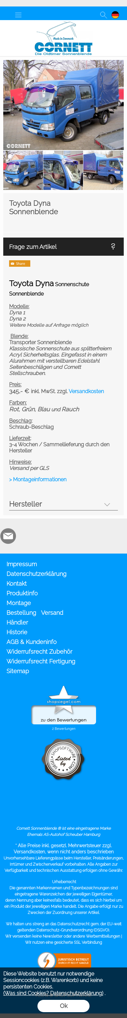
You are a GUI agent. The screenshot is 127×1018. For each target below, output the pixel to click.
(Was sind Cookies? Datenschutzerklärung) (53, 993)
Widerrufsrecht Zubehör (39, 651)
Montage (19, 603)
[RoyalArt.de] (26, 536)
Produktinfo (22, 593)
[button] (18, 15)
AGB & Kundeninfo (32, 641)
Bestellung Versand (35, 612)
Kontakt (17, 583)
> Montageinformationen (37, 479)
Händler (17, 622)
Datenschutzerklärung (36, 573)
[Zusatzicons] (43, 536)
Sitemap (18, 671)
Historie (17, 632)
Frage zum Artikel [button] (33, 246)
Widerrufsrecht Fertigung (41, 661)
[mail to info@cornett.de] (8, 536)
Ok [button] (63, 1005)
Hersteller (25, 504)
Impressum (22, 564)
